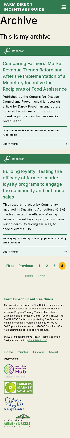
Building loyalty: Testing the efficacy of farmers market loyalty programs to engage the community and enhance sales (33, 184)
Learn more (10, 143)
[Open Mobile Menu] (63, 8)
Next (29, 276)
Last (41, 276)
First (10, 266)
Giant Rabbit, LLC (37, 340)
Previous (25, 266)
